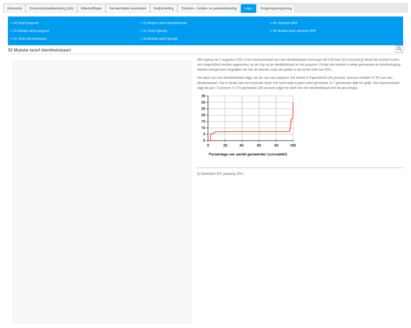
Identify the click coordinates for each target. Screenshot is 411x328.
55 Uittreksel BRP (285, 23)
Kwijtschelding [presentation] (164, 8)
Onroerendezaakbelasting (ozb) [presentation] (51, 8)
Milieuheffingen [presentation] (91, 8)
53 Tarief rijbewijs (155, 31)
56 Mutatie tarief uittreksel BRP (294, 31)
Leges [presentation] (248, 8)
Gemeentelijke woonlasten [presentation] (127, 8)
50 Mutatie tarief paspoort (31, 31)
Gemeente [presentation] (14, 8)
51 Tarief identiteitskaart (30, 39)
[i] (362, 59)
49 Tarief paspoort (26, 23)
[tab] (14, 8)
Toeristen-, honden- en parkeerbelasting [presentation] (209, 8)
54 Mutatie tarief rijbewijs (160, 39)
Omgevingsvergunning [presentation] (276, 8)
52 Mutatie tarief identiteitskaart (165, 23)
